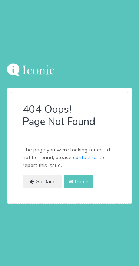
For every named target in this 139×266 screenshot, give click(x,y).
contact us (85, 157)
